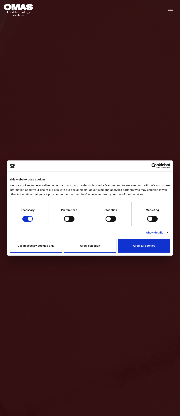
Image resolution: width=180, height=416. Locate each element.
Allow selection (90, 245)
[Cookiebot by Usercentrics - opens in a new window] (154, 166)
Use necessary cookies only (35, 245)
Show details (154, 232)
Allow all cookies (144, 245)
